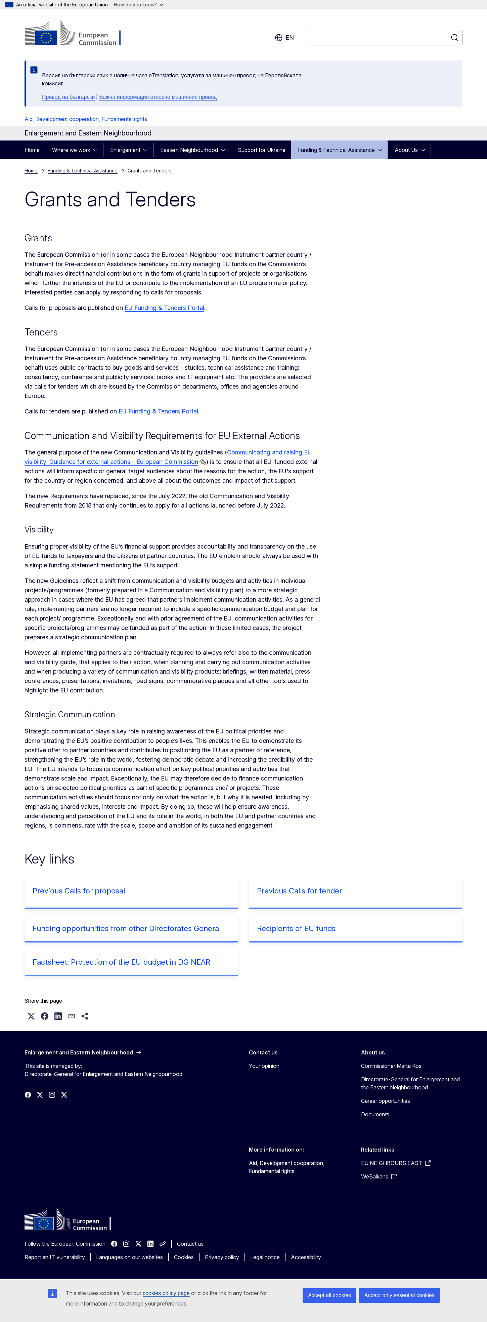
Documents (375, 1114)
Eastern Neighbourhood (189, 150)
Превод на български (68, 97)
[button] (31, 1016)
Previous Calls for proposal (79, 890)
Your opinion (264, 1066)
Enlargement (125, 150)
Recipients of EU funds (296, 928)
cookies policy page (166, 1293)
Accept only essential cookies (399, 1295)
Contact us (190, 1243)
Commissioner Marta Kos (391, 1066)
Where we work (71, 150)
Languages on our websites (129, 1257)
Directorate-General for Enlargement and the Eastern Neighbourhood (410, 1083)
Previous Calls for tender (299, 890)
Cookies (184, 1257)
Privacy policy (222, 1257)
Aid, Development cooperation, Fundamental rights (86, 119)
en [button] (284, 38)
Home (32, 150)
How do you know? (139, 4)
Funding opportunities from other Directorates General (127, 928)
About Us (406, 150)
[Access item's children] (97, 150)
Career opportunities (385, 1100)
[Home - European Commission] (79, 33)
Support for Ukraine (261, 150)
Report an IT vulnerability (55, 1257)
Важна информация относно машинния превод (158, 97)
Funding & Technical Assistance (336, 150)
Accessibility (306, 1257)
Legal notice (265, 1257)
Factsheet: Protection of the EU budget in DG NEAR (121, 962)
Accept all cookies (329, 1295)
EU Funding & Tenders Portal (164, 307)
